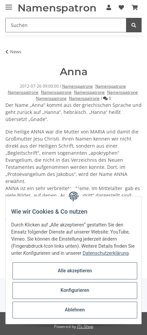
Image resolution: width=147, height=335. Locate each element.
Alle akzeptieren (75, 270)
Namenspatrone (77, 86)
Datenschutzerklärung (105, 253)
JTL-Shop (85, 326)
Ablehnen (75, 309)
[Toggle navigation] (8, 4)
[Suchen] (65, 25)
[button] (109, 7)
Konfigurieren (74, 290)
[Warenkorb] (135, 7)
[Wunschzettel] (121, 7)
